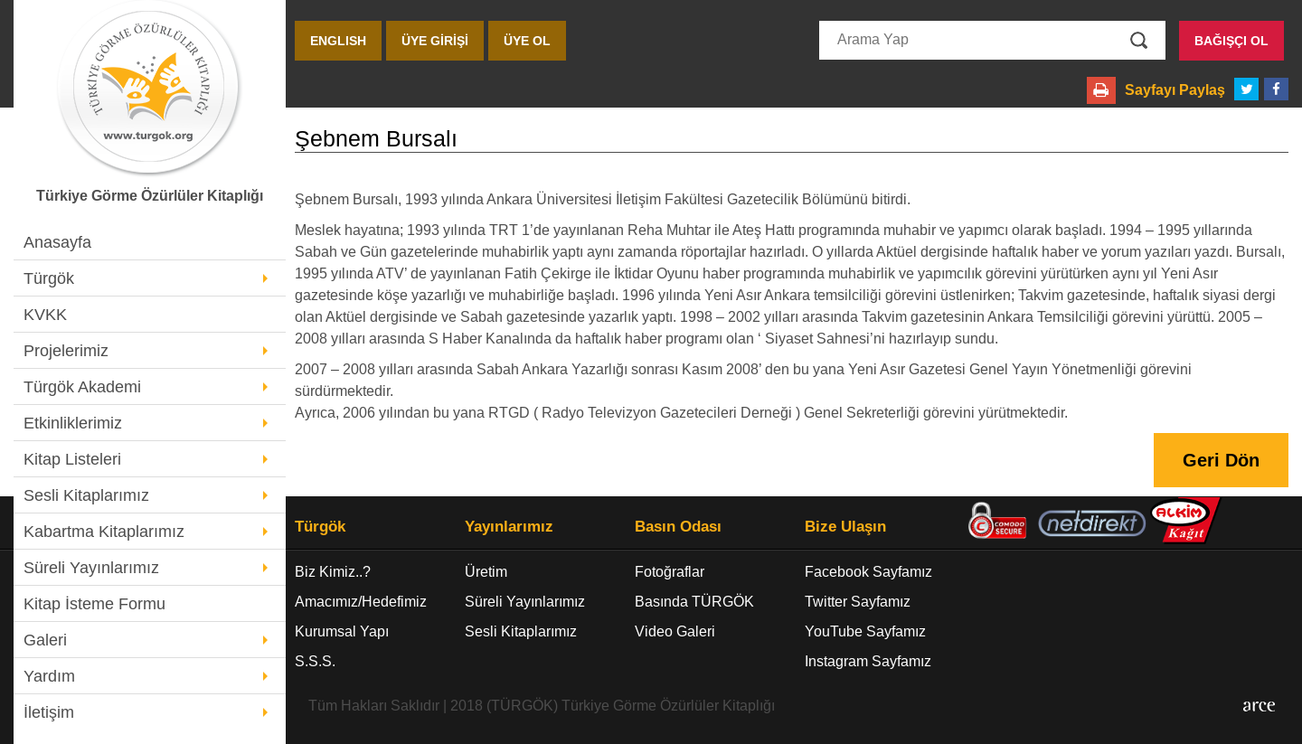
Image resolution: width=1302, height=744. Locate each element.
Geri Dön (1221, 460)
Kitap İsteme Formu (94, 604)
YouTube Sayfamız (865, 631)
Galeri (45, 640)
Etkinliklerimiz (73, 423)
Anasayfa (57, 242)
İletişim (49, 712)
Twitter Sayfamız (857, 601)
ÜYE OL (527, 40)
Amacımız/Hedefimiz (361, 601)
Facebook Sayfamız (868, 571)
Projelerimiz (66, 351)
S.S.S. (315, 661)
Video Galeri (675, 631)
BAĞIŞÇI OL (1231, 40)
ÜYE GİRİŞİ (434, 40)
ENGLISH (338, 40)
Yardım (49, 676)
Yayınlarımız (509, 527)
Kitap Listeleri (72, 459)
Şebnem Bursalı (376, 139)
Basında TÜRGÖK (694, 601)
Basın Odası (678, 527)
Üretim (486, 571)
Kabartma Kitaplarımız (104, 532)
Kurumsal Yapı (342, 631)
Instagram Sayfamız (868, 661)
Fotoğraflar (669, 571)
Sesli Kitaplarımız (86, 495)
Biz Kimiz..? (333, 571)
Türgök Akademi (82, 387)
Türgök (49, 278)
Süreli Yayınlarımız (91, 568)
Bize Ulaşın (845, 527)
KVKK (45, 315)
